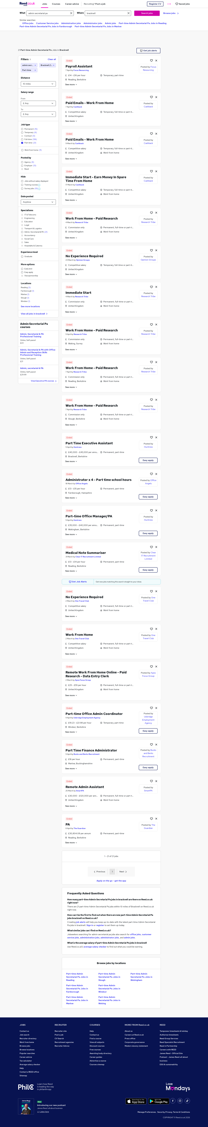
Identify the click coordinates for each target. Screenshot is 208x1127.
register (100, 925)
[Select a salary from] (38, 103)
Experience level (29, 252)
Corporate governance (135, 1042)
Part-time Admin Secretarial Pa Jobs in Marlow (98, 26)
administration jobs (89, 937)
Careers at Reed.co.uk (134, 1035)
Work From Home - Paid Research (92, 218)
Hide (23, 176)
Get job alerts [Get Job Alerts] (148, 50)
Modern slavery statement (136, 1046)
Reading (26, 287)
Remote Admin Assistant (85, 787)
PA (68, 824)
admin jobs (129, 937)
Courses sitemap (97, 1064)
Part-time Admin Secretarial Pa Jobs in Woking (109, 1000)
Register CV (155, 4)
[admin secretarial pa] (29, 65)
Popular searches (27, 1053)
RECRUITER (61, 1025)
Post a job (59, 1035)
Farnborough (27, 291)
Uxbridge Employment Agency (87, 717)
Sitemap (23, 1075)
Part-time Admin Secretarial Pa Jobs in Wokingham (141, 977)
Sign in (89, 925)
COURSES (95, 1025)
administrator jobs (110, 937)
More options (28, 264)
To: (22, 109)
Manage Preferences (147, 1112)
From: (23, 98)
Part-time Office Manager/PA (89, 516)
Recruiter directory (28, 1038)
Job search (24, 1035)
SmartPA (80, 790)
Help (22, 1068)
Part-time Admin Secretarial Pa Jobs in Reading (142, 23)
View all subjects (97, 1042)
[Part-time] (29, 70)
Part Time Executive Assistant (89, 443)
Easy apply (148, 460)
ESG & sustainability (169, 1064)
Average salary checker (30, 1064)
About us (129, 1031)
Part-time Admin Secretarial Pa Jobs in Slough (109, 977)
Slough (25, 298)
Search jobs (147, 13)
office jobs (135, 934)
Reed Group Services (169, 1038)
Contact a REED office (29, 1072)
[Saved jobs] (183, 4)
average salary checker (95, 946)
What (22, 13)
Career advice (26, 1057)
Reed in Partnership (168, 1046)
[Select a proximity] (38, 84)
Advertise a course (98, 1061)
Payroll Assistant (79, 66)
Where (80, 13)
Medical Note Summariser (86, 553)
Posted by (26, 157)
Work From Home (79, 635)
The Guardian (80, 828)
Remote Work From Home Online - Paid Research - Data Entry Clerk (96, 674)
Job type (25, 124)
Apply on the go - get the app (111, 880)
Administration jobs (71, 23)
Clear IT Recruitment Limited (88, 556)
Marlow (25, 294)
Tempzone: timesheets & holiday (174, 1031)
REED (162, 1025)
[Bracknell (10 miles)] (47, 65)
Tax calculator (26, 1061)
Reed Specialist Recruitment (172, 1042)
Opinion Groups (83, 260)
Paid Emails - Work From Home (90, 103)
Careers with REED (168, 1049)
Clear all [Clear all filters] (52, 59)
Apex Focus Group (83, 680)
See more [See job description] (71, 84)
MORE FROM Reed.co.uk (137, 1025)
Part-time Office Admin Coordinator (94, 714)
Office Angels (82, 483)
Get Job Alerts (78, 581)
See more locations (30, 306)
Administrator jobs (93, 23)
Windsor (25, 301)
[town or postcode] (108, 13)
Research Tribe (81, 222)
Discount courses (97, 1046)
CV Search (59, 1038)
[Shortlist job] (151, 60)
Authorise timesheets (169, 1035)
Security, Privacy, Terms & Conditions (173, 1112)
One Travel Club (82, 601)
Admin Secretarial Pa (41, 50)
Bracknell (64, 50)
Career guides (96, 1057)
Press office (130, 1038)
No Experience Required (84, 256)
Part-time (25, 50)
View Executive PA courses (44, 381)
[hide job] (156, 60)
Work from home (27, 1042)
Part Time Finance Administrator (91, 750)
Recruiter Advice (62, 1046)
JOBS (22, 1025)
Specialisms (27, 210)
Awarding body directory (101, 1053)
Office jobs (27, 23)
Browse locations (27, 1049)
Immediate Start (78, 293)
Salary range (27, 92)
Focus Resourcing (81, 70)
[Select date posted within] (38, 202)
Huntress (78, 447)
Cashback (77, 107)
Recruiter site (61, 1031)
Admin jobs (110, 23)
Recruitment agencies (64, 1042)
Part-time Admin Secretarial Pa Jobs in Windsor (109, 988)
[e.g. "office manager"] (50, 13)
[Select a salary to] (38, 114)
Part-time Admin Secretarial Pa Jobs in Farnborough (46, 26)
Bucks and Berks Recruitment (86, 754)
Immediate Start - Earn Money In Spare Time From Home (96, 179)
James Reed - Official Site (171, 1053)
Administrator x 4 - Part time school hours (98, 480)
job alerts (81, 922)
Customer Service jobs (47, 23)
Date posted (27, 196)
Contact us (24, 1031)
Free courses (95, 1049)
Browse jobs (171, 13)
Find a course (95, 1038)
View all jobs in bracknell (34, 313)
